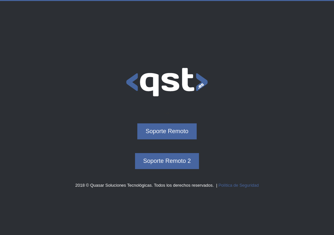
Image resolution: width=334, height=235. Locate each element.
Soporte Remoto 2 (167, 161)
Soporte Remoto (166, 131)
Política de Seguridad (239, 185)
